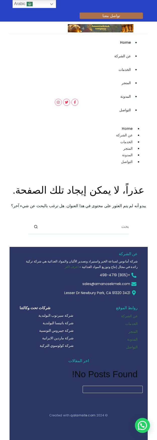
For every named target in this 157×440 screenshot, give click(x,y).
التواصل (125, 110)
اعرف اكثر (72, 266)
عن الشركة (122, 56)
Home (125, 42)
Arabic (23, 4)
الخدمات (125, 69)
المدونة (125, 96)
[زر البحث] (35, 226)
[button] (142, 425)
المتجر (126, 82)
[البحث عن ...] (86, 226)
